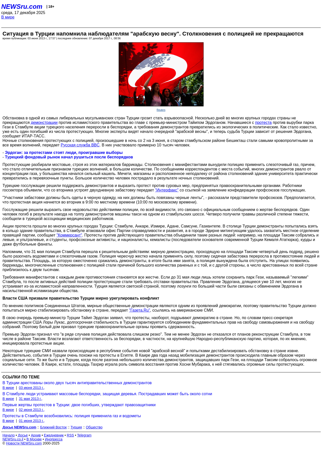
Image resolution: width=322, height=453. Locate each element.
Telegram (84, 435)
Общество (94, 427)
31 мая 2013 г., (30, 399)
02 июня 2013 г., (31, 410)
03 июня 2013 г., (31, 388)
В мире (7, 17)
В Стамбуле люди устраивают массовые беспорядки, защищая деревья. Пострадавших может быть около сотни (107, 394)
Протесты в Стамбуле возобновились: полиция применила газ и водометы (71, 416)
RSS (70, 435)
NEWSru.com (21, 6)
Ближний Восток (53, 427)
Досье (23, 435)
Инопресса (54, 439)
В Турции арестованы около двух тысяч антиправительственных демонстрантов (77, 383)
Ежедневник (54, 435)
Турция (76, 427)
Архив (36, 435)
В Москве (34, 439)
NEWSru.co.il (12, 439)
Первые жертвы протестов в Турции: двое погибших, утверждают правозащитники (79, 405)
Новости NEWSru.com (24, 443)
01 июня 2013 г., (31, 421)
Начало (8, 435)
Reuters (161, 110)
